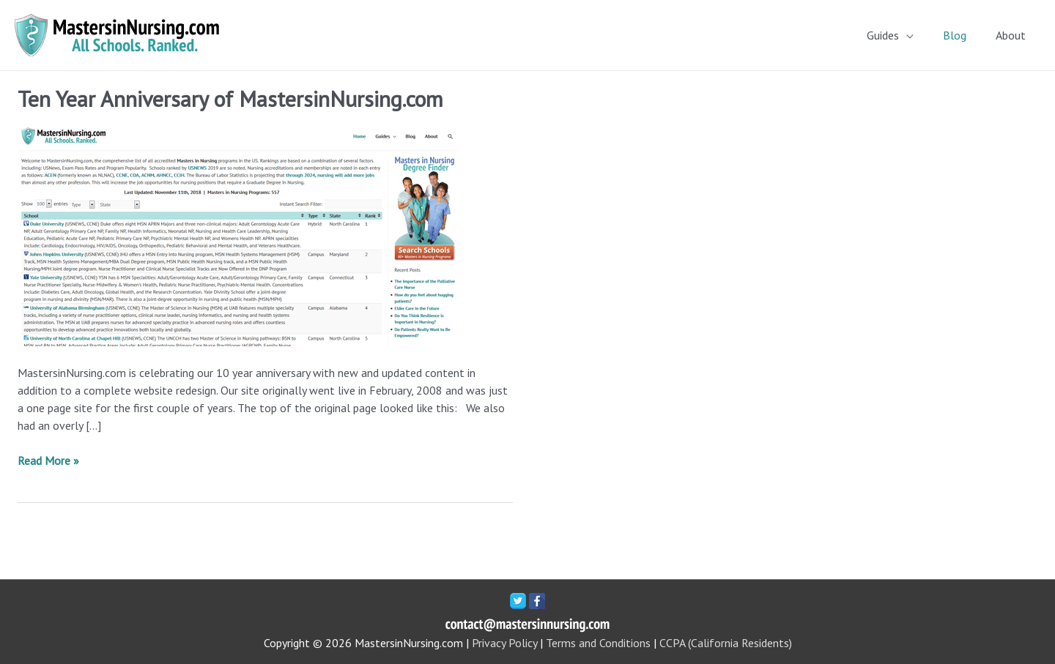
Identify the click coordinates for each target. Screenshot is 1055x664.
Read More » (48, 460)
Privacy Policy (504, 642)
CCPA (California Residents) (725, 642)
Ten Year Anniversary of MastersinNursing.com (230, 98)
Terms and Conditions (598, 642)
